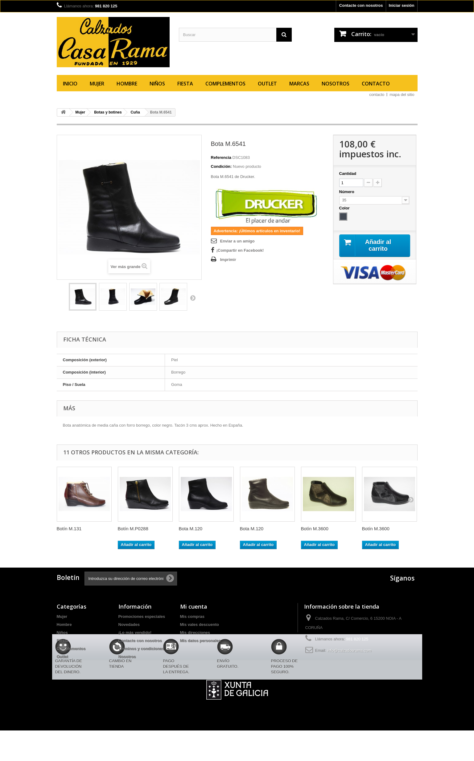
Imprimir (228, 259)
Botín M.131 (69, 528)
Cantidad (348, 173)
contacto (376, 94)
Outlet (267, 83)
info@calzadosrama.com (349, 650)
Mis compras (192, 616)
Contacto (376, 83)
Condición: (221, 166)
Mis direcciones (195, 632)
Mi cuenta (193, 606)
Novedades (129, 624)
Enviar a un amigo (237, 241)
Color (345, 208)
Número (347, 191)
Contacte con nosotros (361, 5)
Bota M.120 (191, 528)
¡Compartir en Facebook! (240, 250)
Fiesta (185, 83)
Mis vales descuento (199, 624)
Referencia (221, 157)
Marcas (299, 83)
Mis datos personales (200, 640)
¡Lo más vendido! (135, 632)
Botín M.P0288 (133, 528)
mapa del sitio (402, 94)
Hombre (127, 83)
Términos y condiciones (141, 648)
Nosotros (335, 83)
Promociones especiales (141, 616)
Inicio (70, 83)
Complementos (225, 83)
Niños (157, 83)
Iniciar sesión (401, 5)
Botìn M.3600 (314, 528)
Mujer (97, 83)
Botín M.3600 (376, 528)
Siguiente (193, 298)
